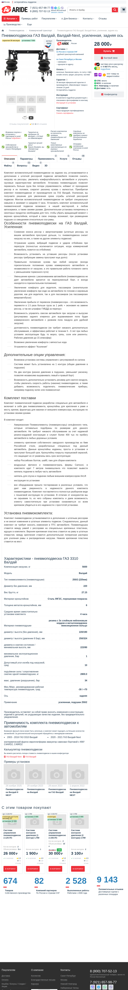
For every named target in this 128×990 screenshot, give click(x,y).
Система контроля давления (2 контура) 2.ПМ (78, 834)
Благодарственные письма (43, 980)
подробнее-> (16, 138)
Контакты (89, 18)
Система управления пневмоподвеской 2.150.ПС (57, 834)
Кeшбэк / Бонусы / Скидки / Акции (14, 985)
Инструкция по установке (66, 103)
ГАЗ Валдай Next (13, 757)
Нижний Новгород (69, 984)
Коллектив (36, 976)
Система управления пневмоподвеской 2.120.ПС (12, 834)
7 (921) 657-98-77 (40, 7)
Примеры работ (29, 18)
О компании (37, 970)
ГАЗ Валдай (29, 757)
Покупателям (49, 18)
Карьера (35, 984)
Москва (64, 980)
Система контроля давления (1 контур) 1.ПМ (32, 834)
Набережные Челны (70, 988)
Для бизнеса (70, 18)
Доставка (6, 976)
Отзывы (103, 18)
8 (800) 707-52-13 (40, 11)
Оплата (5, 980)
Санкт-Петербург (68, 976)
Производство (13, 24)
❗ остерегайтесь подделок (23, 2)
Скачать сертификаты (64, 113)
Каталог (11, 18)
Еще (29, 24)
